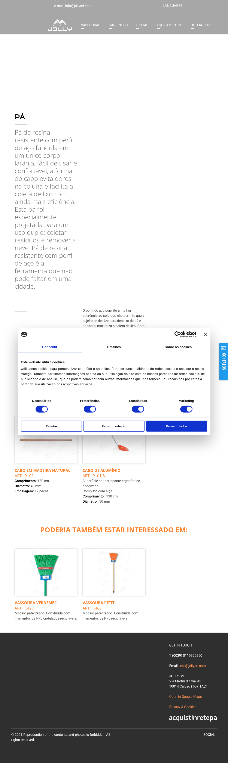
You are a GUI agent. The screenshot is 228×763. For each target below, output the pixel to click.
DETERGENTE (201, 25)
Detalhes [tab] (114, 346)
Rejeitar (51, 426)
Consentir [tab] (49, 346)
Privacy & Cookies (182, 707)
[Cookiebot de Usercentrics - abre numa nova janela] (177, 334)
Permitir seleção (114, 426)
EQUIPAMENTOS (169, 25)
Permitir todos (177, 426)
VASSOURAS (90, 25)
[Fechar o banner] (205, 334)
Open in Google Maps (185, 697)
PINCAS (142, 25)
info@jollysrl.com (192, 666)
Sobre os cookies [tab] (178, 346)
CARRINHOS (118, 25)
